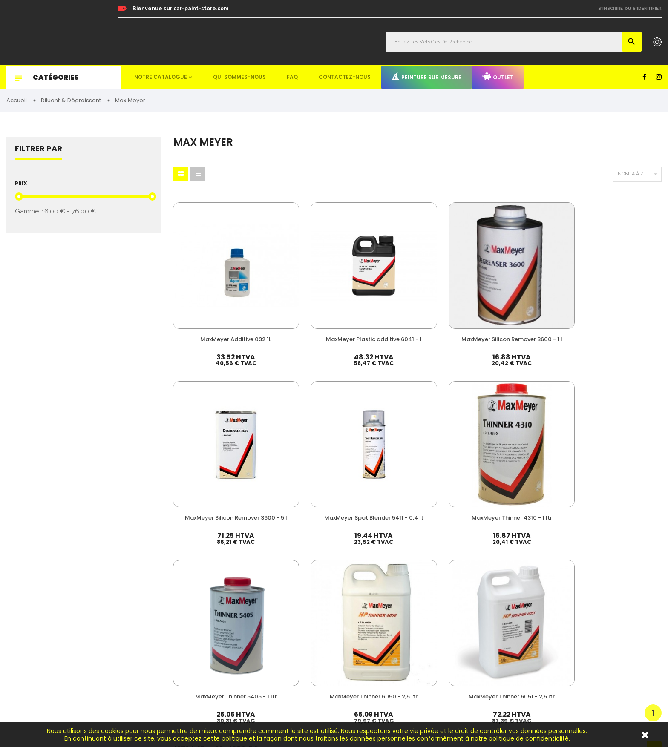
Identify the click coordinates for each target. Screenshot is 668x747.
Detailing (388, 670)
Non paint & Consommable (411, 631)
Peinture (388, 566)
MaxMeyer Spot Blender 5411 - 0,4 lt (543, 288)
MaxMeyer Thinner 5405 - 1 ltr (209, 413)
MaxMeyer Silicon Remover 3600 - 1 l (375, 288)
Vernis (385, 579)
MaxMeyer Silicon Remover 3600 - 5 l (459, 288)
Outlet (497, 76)
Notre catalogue (160, 76)
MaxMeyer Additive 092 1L (209, 288)
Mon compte (542, 566)
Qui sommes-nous (239, 76)
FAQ (292, 76)
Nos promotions (546, 589)
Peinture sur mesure (426, 76)
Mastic (385, 657)
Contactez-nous (345, 76)
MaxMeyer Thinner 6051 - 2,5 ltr (375, 413)
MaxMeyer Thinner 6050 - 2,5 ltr (292, 413)
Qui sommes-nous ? (551, 601)
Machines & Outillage (404, 644)
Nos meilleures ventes (554, 578)
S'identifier (647, 8)
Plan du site (541, 670)
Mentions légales (547, 647)
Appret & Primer (398, 618)
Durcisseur (391, 592)
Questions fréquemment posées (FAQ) (574, 612)
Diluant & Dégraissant (405, 605)
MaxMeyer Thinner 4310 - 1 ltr (626, 288)
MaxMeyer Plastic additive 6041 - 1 (292, 288)
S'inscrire (610, 8)
